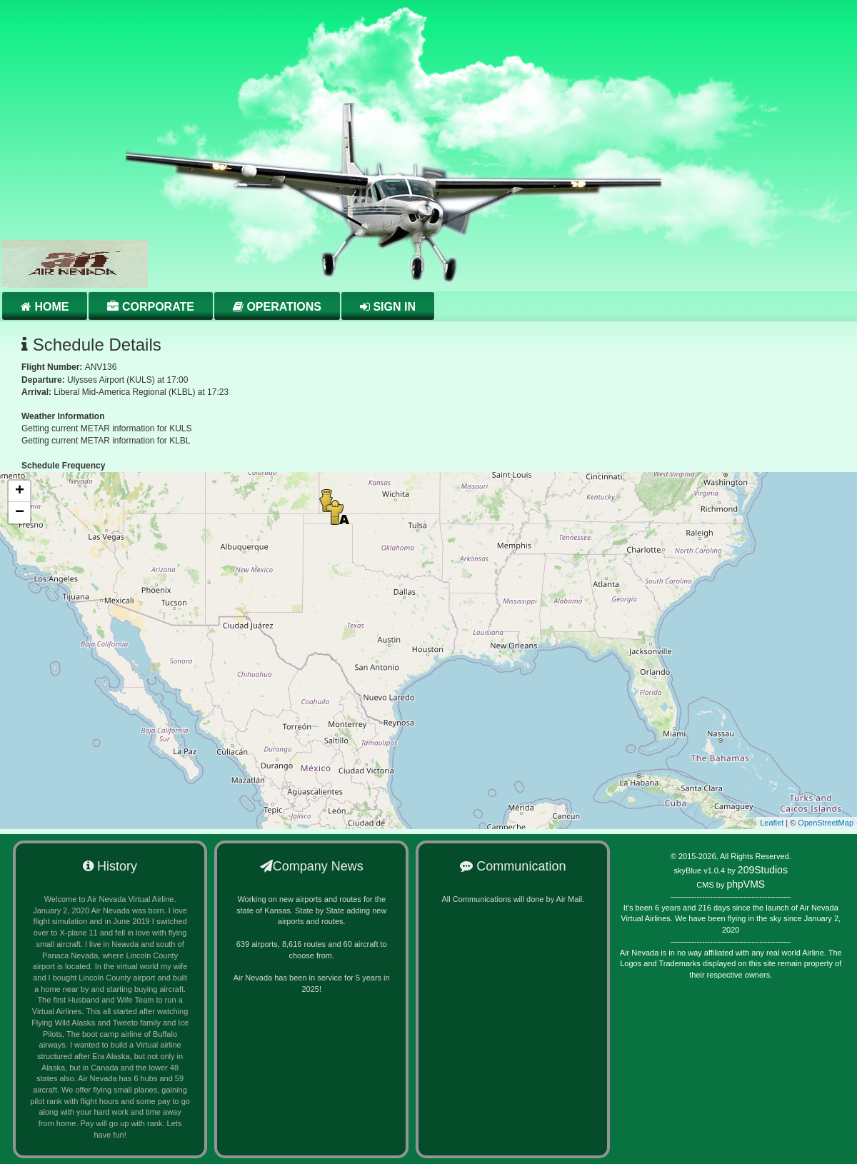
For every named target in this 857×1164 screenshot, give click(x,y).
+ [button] (19, 491)
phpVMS (745, 884)
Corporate (150, 307)
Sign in (388, 307)
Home (45, 307)
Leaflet (771, 822)
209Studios (763, 869)
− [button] (19, 512)
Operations (277, 307)
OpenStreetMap (825, 822)
